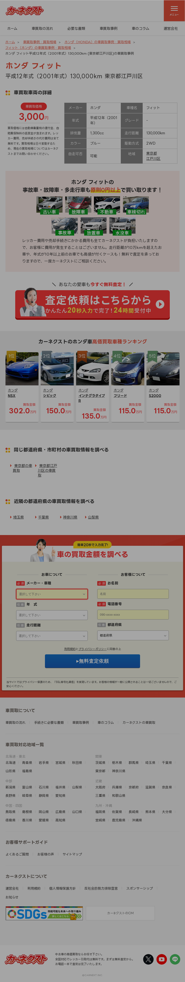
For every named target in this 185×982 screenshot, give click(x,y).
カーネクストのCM (120, 913)
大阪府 (100, 787)
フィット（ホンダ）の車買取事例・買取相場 (38, 47)
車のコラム (140, 28)
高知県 (60, 820)
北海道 (10, 762)
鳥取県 (10, 812)
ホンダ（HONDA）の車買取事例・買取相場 (97, 42)
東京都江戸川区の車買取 (47, 470)
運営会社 (12, 888)
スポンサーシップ (139, 888)
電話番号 (114, 604)
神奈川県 (70, 517)
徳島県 (10, 820)
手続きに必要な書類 (49, 722)
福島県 (27, 771)
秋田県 (77, 762)
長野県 (10, 795)
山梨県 (93, 517)
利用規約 (70, 649)
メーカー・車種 (38, 583)
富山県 (27, 787)
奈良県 (167, 787)
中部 (8, 781)
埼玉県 (18, 517)
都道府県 (114, 625)
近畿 (98, 781)
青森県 (27, 762)
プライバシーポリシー (92, 649)
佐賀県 (117, 812)
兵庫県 (117, 787)
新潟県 (10, 787)
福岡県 (100, 812)
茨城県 (100, 762)
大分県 (167, 812)
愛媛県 (44, 820)
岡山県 (44, 812)
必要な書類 (76, 28)
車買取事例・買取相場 (39, 42)
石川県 (44, 787)
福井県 (60, 787)
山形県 (10, 771)
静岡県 (44, 795)
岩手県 (44, 762)
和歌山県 (118, 795)
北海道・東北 (15, 756)
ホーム (12, 28)
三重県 (100, 795)
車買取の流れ (42, 28)
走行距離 (33, 625)
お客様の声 (45, 854)
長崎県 (134, 812)
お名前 (112, 583)
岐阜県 (27, 795)
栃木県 (117, 762)
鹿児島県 (118, 820)
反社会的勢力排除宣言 (101, 888)
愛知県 (60, 795)
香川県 (27, 820)
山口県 (77, 812)
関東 (98, 756)
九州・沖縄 (103, 805)
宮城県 (60, 762)
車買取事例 (108, 28)
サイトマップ (72, 854)
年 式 (31, 604)
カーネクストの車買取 (138, 722)
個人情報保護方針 (62, 888)
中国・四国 (13, 805)
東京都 (151, 153)
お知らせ (12, 897)
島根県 (27, 812)
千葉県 (43, 517)
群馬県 (134, 762)
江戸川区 (153, 159)
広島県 (60, 812)
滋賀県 (150, 787)
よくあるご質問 (17, 854)
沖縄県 (137, 820)
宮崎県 (100, 820)
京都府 (134, 787)
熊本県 (150, 812)
